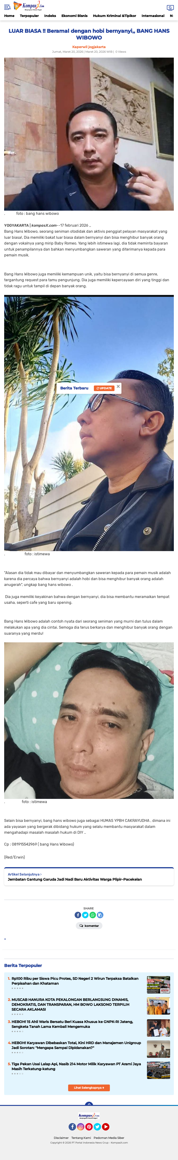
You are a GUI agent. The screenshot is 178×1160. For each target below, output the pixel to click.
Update (104, 388)
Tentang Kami (81, 1138)
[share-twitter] (85, 915)
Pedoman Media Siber (109, 1138)
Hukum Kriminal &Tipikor (114, 16)
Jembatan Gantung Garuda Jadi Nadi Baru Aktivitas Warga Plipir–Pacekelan (75, 879)
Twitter (99, 1129)
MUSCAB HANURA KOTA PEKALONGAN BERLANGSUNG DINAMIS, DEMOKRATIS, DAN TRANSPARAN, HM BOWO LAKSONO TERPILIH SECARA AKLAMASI (70, 1004)
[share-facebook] (78, 915)
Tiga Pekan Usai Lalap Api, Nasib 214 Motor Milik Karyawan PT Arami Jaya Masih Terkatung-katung (76, 1066)
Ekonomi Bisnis (74, 16)
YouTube (109, 1129)
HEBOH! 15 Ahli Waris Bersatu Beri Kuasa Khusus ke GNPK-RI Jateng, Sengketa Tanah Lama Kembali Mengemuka (72, 1024)
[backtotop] (89, 1106)
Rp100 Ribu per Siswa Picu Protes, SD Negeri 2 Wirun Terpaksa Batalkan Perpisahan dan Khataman (75, 981)
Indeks (50, 16)
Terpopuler (29, 16)
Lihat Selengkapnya (89, 1087)
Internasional (153, 16)
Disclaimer (61, 1138)
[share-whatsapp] (92, 915)
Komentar (89, 925)
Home (9, 16)
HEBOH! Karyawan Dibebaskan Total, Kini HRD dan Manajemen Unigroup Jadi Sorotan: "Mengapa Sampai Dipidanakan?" (76, 1045)
